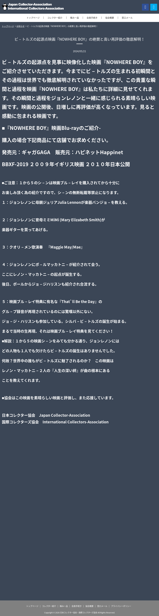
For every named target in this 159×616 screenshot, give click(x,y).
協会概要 (109, 17)
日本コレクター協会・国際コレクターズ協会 (78, 612)
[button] (153, 7)
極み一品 (74, 17)
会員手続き (92, 17)
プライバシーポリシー (121, 605)
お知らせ (20, 26)
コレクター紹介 (54, 17)
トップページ (33, 17)
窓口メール (127, 17)
